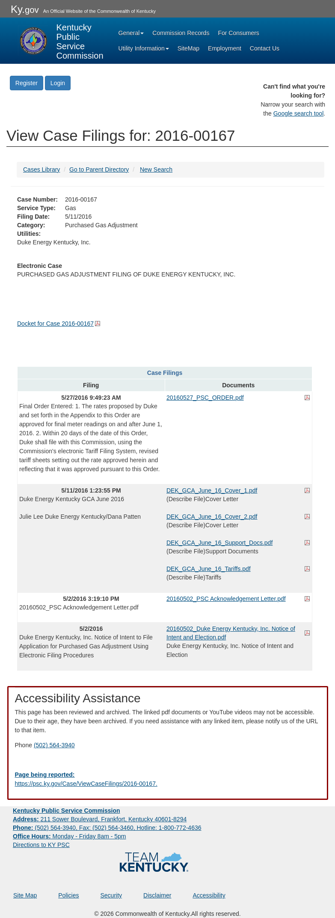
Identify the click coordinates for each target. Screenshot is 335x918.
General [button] (131, 33)
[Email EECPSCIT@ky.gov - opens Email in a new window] (167, 779)
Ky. (25, 9)
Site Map (25, 895)
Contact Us (264, 48)
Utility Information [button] (144, 48)
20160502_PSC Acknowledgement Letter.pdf (226, 598)
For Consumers (238, 33)
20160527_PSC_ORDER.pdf (205, 397)
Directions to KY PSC (41, 844)
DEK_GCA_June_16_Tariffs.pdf (208, 568)
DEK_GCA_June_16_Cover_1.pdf (211, 490)
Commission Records (180, 33)
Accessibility (209, 895)
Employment (224, 48)
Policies (68, 895)
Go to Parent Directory (99, 169)
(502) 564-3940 (54, 745)
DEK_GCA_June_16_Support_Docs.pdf (219, 542)
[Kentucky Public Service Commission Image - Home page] (61, 41)
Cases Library (41, 169)
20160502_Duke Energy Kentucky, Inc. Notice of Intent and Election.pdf (230, 633)
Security (111, 895)
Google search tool (298, 113)
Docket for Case (55, 323)
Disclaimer (157, 895)
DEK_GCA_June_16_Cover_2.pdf (211, 516)
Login (57, 83)
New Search (156, 169)
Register (26, 83)
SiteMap (188, 48)
